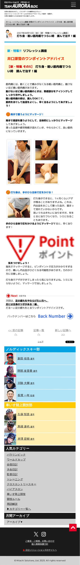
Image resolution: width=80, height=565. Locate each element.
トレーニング (15, 479)
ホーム (8, 22)
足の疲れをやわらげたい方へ (30, 300)
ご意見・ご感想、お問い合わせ (39, 541)
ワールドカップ (16, 459)
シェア (40, 342)
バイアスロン (15, 489)
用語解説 (12, 504)
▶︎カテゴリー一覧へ (19, 508)
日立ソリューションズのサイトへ (40, 550)
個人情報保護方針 (40, 544)
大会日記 (12, 469)
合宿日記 (12, 464)
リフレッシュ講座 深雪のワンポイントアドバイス (34, 22)
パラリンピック (16, 454)
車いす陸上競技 (16, 494)
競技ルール (13, 499)
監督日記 (12, 474)
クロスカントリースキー (21, 484)
